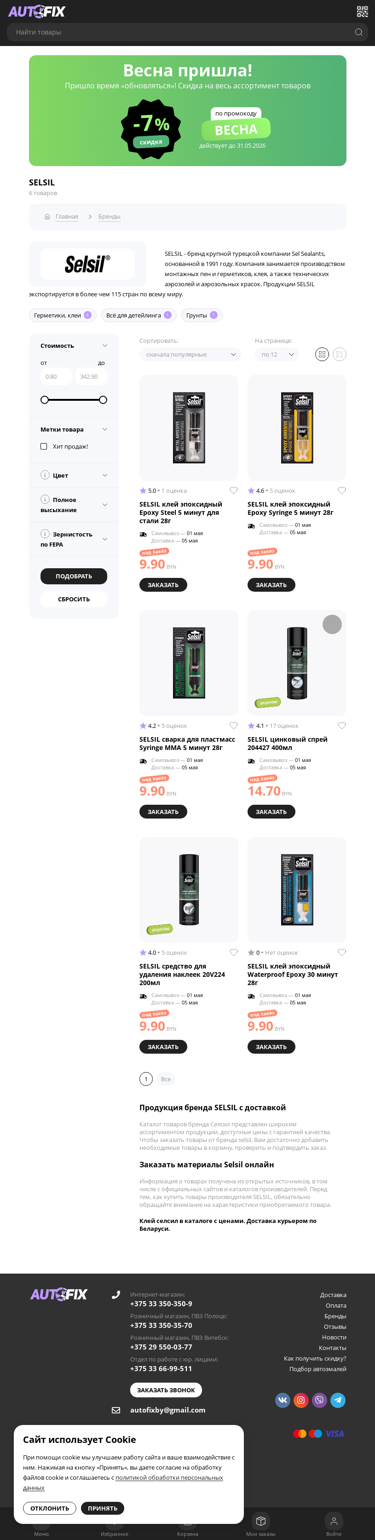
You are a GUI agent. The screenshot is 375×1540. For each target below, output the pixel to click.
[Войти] (334, 1521)
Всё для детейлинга (139, 313)
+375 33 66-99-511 (161, 1363)
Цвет (54, 472)
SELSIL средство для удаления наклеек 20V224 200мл (182, 970)
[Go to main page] (37, 11)
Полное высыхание (58, 502)
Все (166, 1074)
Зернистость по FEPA (66, 536)
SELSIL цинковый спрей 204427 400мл (288, 740)
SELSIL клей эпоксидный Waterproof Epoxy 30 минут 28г (293, 970)
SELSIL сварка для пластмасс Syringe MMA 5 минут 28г (187, 740)
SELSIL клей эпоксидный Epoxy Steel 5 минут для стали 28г (180, 510)
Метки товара (62, 427)
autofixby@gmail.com (168, 1404)
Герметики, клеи (63, 313)
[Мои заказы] (261, 1521)
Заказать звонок (166, 1385)
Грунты (202, 313)
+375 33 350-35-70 (161, 1320)
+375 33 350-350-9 (161, 1298)
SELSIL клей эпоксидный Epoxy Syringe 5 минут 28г (291, 506)
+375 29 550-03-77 (161, 1341)
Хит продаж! (64, 444)
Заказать (164, 582)
